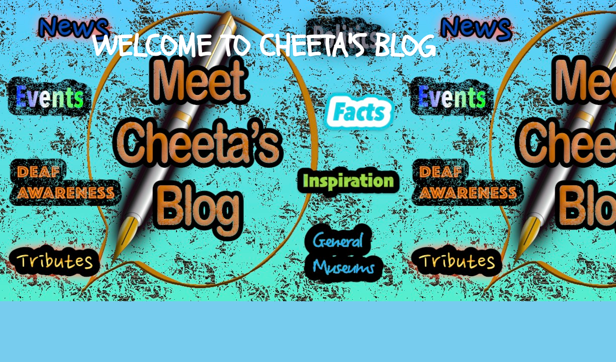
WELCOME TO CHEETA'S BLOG (263, 46)
